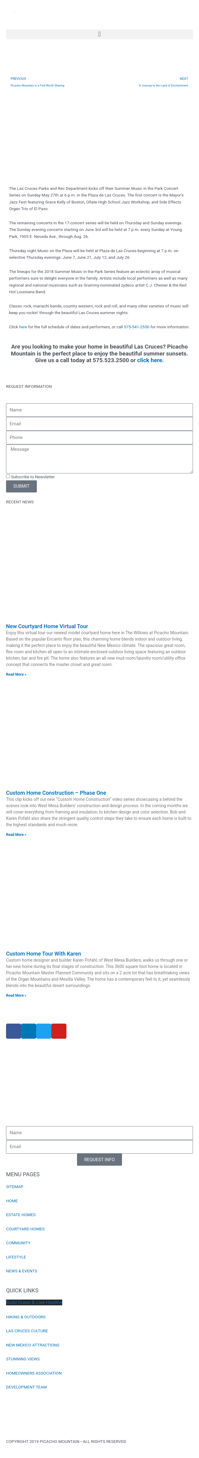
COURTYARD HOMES (25, 1228)
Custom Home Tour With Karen (43, 953)
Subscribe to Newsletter (33, 476)
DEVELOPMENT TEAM (26, 1387)
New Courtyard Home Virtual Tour (47, 626)
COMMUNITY (18, 1242)
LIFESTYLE (16, 1257)
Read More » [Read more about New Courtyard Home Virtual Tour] (16, 674)
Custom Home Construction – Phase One (56, 793)
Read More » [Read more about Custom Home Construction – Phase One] (16, 835)
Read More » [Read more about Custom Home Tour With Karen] (16, 995)
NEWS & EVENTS (21, 1270)
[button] (99, 34)
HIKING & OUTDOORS (26, 1316)
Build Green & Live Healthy (34, 1302)
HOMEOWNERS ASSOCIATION (34, 1373)
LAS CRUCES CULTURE (27, 1330)
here (23, 326)
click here (149, 360)
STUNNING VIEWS (23, 1358)
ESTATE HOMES (21, 1214)
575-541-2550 (136, 326)
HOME (12, 1200)
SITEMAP (14, 1186)
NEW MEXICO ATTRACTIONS (32, 1345)
